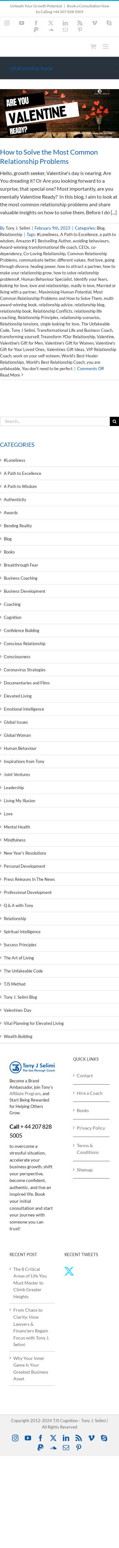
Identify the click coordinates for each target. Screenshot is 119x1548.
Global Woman (17, 735)
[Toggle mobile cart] (93, 46)
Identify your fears (90, 279)
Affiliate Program (25, 1093)
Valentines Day (17, 1010)
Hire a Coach (89, 1093)
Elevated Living (18, 695)
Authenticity (15, 499)
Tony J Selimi (23, 330)
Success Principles (20, 944)
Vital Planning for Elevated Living (34, 1023)
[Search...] (55, 421)
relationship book (15, 311)
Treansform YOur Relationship (68, 336)
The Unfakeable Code (23, 970)
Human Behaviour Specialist (46, 279)
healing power (43, 266)
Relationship (11, 234)
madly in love (83, 285)
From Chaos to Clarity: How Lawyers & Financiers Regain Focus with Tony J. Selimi (31, 1327)
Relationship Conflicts (52, 311)
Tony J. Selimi (18, 228)
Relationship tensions (19, 323)
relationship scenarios (80, 317)
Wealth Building (18, 1036)
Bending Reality (18, 525)
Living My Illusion (19, 800)
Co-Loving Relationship (44, 253)
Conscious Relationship (24, 643)
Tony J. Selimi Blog (20, 997)
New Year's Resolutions (25, 853)
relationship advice (56, 304)
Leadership (14, 787)
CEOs (84, 247)
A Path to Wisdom (20, 486)
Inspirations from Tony (24, 761)
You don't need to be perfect (47, 368)
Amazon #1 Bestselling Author (43, 240)
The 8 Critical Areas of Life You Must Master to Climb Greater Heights (30, 1282)
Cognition (12, 617)
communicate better (37, 260)
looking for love (14, 285)
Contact (85, 1075)
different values (71, 260)
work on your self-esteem (36, 355)
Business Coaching (20, 578)
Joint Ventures (17, 774)
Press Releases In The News (29, 879)
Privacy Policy (91, 1128)
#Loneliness (47, 234)
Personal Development (24, 866)
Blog (101, 228)
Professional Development (28, 892)
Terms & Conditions (88, 1149)
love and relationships (49, 285)
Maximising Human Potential (65, 291)
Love (8, 813)
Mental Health (17, 826)
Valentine (105, 336)
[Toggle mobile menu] (106, 46)
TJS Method (14, 984)
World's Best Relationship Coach (55, 362)
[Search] (114, 421)
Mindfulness (15, 840)
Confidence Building (21, 630)
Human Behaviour (20, 748)
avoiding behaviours (91, 240)
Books (9, 551)
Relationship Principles (38, 317)
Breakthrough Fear (21, 565)
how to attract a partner (79, 266)
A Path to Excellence (79, 234)
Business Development (24, 591)
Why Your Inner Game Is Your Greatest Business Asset (30, 1368)
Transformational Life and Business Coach (74, 330)
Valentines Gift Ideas (65, 349)
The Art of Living (19, 957)
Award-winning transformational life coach (38, 247)
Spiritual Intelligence (22, 931)
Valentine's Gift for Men (21, 343)
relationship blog (89, 304)
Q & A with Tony (18, 905)
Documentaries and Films (27, 682)
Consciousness (17, 656)
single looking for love (59, 323)
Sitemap (85, 1169)
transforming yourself (19, 336)
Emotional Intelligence (24, 709)
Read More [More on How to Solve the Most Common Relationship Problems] (10, 374)
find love (95, 260)
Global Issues (16, 722)
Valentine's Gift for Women (69, 343)
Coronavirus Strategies (25, 669)
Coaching (12, 604)
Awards (11, 512)
